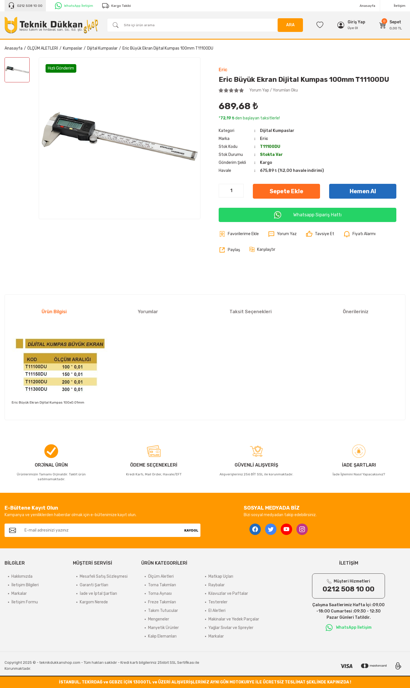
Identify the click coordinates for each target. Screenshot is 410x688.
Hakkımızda (21, 576)
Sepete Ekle (286, 191)
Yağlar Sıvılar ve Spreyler (230, 627)
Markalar (19, 593)
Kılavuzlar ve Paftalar (228, 593)
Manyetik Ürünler (163, 627)
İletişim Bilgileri (25, 585)
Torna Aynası (160, 593)
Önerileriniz (355, 311)
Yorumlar (148, 311)
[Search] (205, 25)
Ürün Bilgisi (54, 311)
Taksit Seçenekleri (250, 311)
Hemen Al (363, 191)
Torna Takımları (162, 585)
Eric (223, 69)
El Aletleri (217, 610)
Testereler (217, 602)
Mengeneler (158, 619)
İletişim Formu (24, 602)
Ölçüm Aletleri (161, 576)
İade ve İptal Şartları (98, 593)
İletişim (399, 6)
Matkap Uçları (220, 576)
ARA (290, 25)
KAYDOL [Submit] (191, 530)
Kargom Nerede (94, 602)
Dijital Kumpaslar (277, 130)
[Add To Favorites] (239, 234)
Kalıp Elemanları (162, 636)
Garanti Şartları (94, 585)
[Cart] (390, 25)
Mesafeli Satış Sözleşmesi (104, 576)
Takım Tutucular (163, 610)
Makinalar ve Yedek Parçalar (233, 619)
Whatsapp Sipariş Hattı (307, 215)
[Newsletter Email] (101, 530)
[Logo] (51, 25)
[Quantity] (231, 191)
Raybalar (216, 585)
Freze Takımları (162, 602)
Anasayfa (367, 6)
